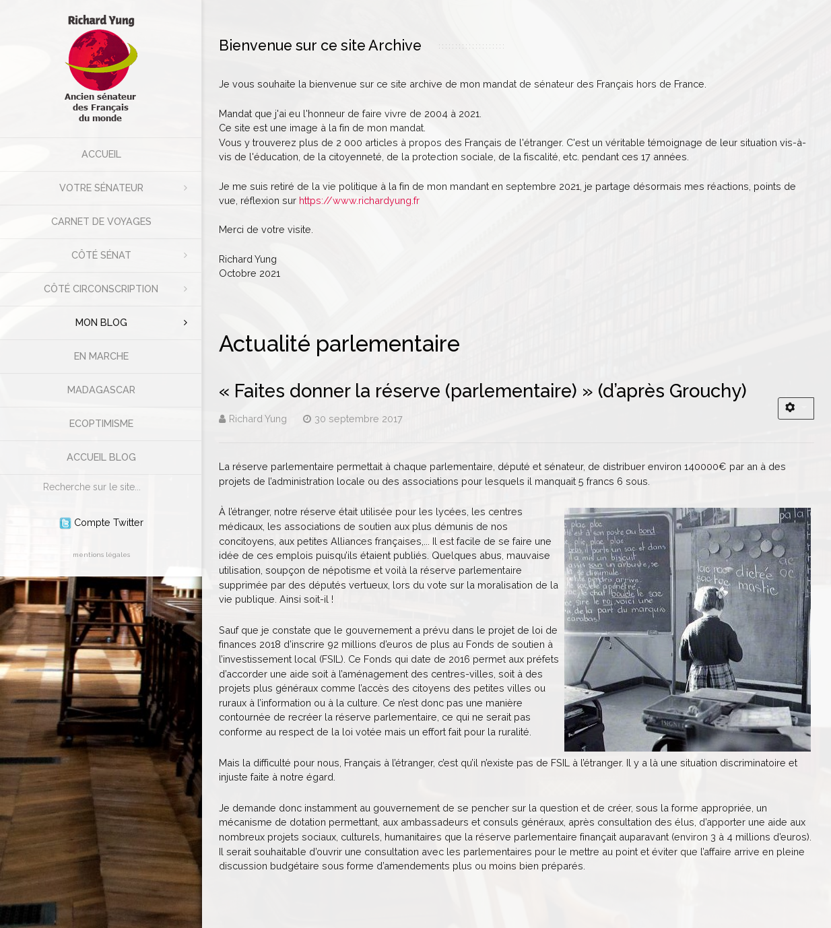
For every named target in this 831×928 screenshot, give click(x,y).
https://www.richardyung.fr (359, 200)
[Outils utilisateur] (796, 408)
